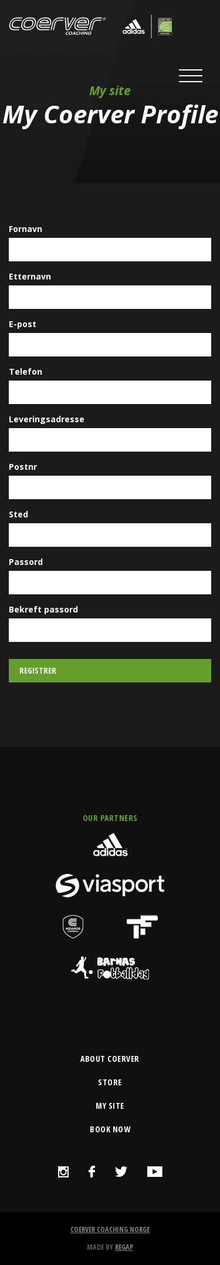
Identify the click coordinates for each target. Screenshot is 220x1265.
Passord (26, 561)
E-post (22, 323)
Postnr (23, 466)
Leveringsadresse (46, 419)
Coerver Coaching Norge (110, 1229)
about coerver (110, 1058)
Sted (18, 514)
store (110, 1082)
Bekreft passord (43, 609)
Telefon (25, 371)
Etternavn (30, 276)
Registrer (37, 670)
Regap (124, 1247)
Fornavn (25, 228)
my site (110, 1105)
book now (110, 1129)
